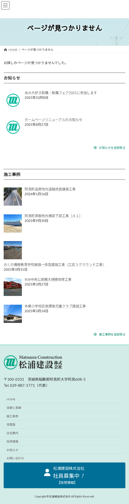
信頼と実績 (14, 408)
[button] (109, 148)
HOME (11, 399)
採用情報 (12, 441)
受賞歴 (11, 425)
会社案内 (12, 433)
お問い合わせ (15, 458)
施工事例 (12, 416)
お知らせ (12, 450)
